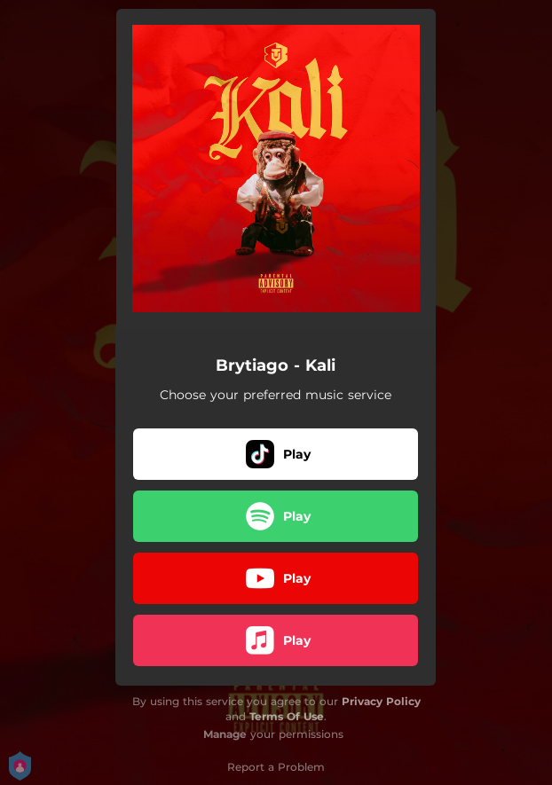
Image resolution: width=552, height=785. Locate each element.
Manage (225, 734)
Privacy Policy (381, 701)
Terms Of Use (286, 716)
